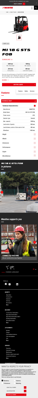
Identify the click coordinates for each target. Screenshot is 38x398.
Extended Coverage (10, 350)
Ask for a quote (25, 84)
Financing (8, 348)
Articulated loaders (10, 320)
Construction (9, 297)
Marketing (18, 383)
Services (7, 345)
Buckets (8, 330)
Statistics (18, 381)
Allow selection (16, 391)
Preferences (7, 383)
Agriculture (8, 295)
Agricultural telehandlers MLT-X (13, 316)
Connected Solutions (11, 356)
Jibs (7, 338)
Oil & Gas (8, 300)
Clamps (8, 332)
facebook (5, 284)
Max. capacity (27, 65)
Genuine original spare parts (12, 354)
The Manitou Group (10, 363)
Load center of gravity (27, 70)
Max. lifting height (10, 65)
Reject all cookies (16, 387)
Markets (7, 292)
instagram (11, 284)
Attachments (8, 327)
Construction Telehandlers (12, 312)
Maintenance (9, 352)
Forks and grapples (10, 336)
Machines (7, 310)
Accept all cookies (16, 395)
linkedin (18, 284)
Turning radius (10, 70)
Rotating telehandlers (11, 318)
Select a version (19, 4)
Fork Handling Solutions (11, 334)
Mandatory (6, 381)
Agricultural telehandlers (11, 314)
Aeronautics (9, 302)
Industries (8, 298)
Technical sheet (6, 59)
